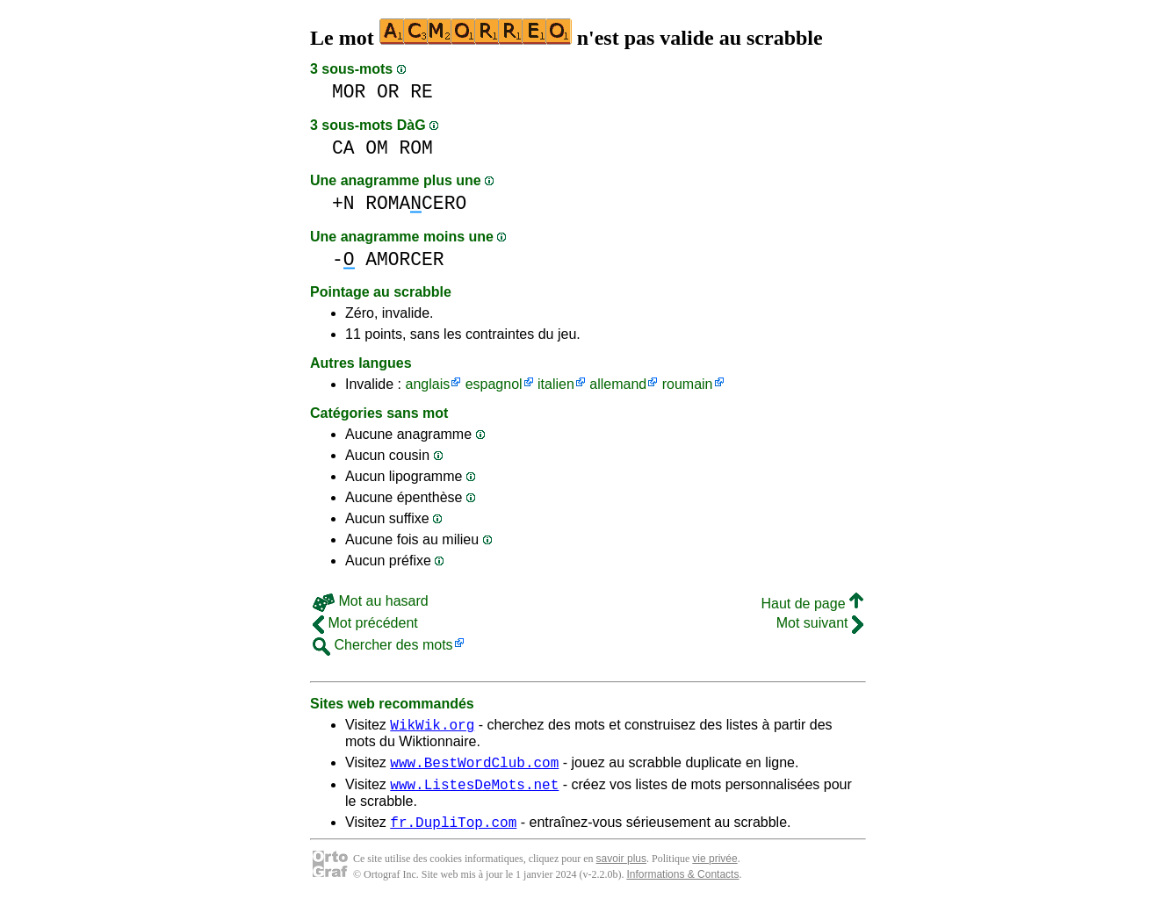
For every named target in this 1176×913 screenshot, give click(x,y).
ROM (416, 148)
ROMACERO (415, 203)
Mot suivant (819, 622)
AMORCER (404, 259)
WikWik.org (432, 727)
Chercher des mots (383, 644)
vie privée (714, 869)
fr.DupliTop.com (453, 832)
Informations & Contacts (682, 885)
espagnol (494, 384)
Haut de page (812, 603)
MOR (348, 91)
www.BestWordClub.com (474, 767)
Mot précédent (365, 622)
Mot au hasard (371, 600)
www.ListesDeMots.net (474, 792)
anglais (427, 384)
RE (421, 91)
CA (343, 148)
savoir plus (621, 869)
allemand (617, 384)
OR (388, 91)
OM (376, 148)
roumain (687, 384)
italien (555, 384)
